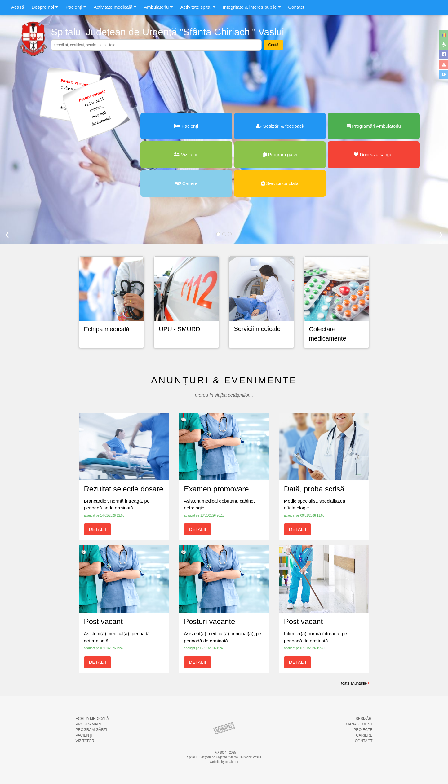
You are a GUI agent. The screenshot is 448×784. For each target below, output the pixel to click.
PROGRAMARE (89, 724)
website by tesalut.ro (224, 762)
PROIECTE (362, 730)
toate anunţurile (355, 683)
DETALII (97, 529)
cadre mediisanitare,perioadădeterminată (94, 107)
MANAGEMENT (359, 724)
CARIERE (364, 735)
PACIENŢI (84, 735)
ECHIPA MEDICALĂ (92, 718)
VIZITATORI (85, 741)
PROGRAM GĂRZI (91, 730)
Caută (273, 45)
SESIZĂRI (364, 718)
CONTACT (363, 741)
